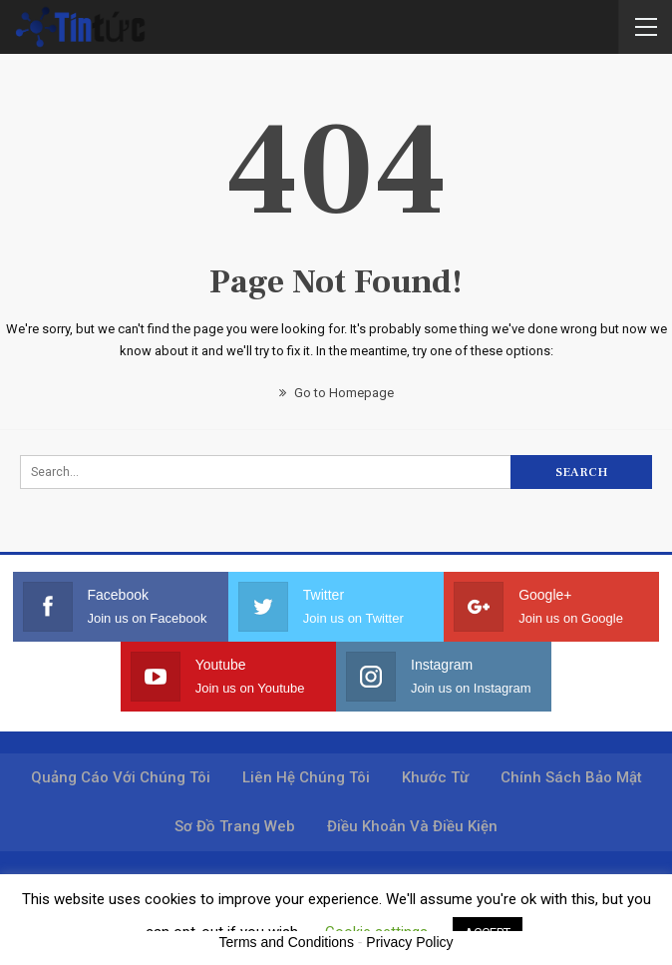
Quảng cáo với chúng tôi (120, 777)
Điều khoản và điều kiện (412, 826)
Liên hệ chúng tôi (306, 777)
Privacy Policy (409, 942)
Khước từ (435, 777)
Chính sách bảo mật (571, 777)
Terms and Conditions (286, 942)
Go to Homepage (336, 392)
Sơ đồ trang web (234, 826)
